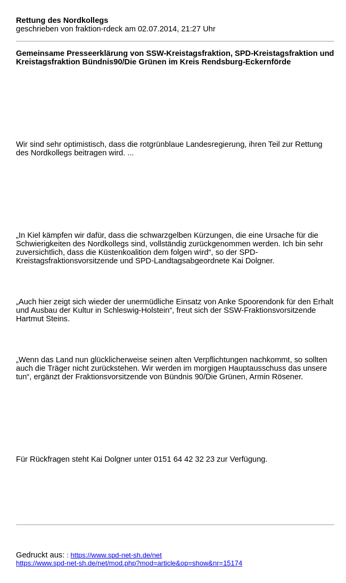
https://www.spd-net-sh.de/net (116, 555)
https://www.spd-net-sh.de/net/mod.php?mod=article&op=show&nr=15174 (129, 563)
